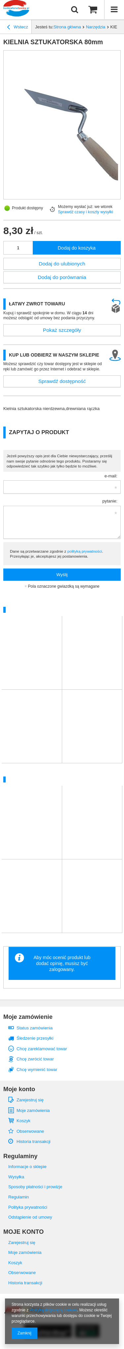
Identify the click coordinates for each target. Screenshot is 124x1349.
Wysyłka (16, 1176)
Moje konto (19, 1089)
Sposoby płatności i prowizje (35, 1186)
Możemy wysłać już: (76, 206)
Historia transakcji (34, 1141)
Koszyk (23, 1120)
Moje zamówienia (33, 1110)
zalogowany (61, 969)
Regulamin (18, 1196)
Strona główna (67, 26)
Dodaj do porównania (62, 277)
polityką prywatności (84, 551)
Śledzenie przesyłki (35, 1038)
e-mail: (110, 475)
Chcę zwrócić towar (35, 1058)
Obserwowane (30, 1131)
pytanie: (109, 501)
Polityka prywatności (27, 1207)
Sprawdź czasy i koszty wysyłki (85, 212)
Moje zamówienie (28, 1017)
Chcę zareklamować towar (42, 1048)
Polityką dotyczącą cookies (53, 1310)
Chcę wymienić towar (37, 1069)
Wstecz (17, 27)
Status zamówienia (35, 1027)
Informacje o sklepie (27, 1166)
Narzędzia (95, 26)
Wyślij (62, 574)
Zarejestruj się (30, 1099)
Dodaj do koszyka (77, 248)
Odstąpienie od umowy (30, 1217)
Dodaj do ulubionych (62, 263)
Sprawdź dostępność (62, 381)
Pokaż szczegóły (62, 330)
